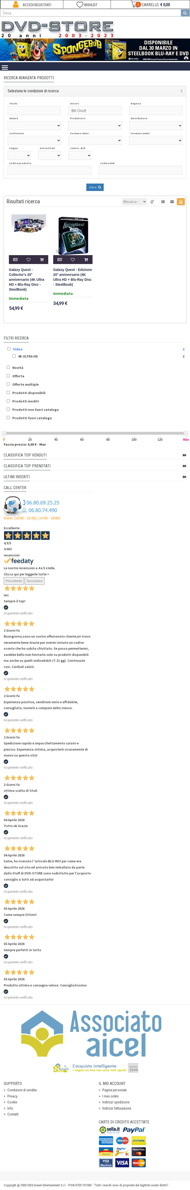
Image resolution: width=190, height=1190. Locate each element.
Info (10, 1108)
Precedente (14, 581)
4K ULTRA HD (28, 356)
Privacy (12, 1096)
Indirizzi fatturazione (116, 1108)
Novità (17, 367)
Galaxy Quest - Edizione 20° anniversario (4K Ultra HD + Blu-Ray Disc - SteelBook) (72, 277)
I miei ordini (110, 1096)
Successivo (35, 581)
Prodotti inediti (25, 401)
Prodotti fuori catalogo (32, 418)
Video (18, 349)
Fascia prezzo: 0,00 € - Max (25, 444)
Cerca (95, 187)
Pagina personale (114, 1090)
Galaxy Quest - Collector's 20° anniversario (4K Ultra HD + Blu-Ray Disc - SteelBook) (26, 279)
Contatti (13, 1114)
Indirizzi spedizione (116, 1102)
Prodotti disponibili (29, 393)
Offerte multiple (25, 384)
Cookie (12, 1102)
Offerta (18, 376)
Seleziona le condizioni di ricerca (33, 91)
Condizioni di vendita (22, 1090)
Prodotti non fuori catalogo (35, 409)
